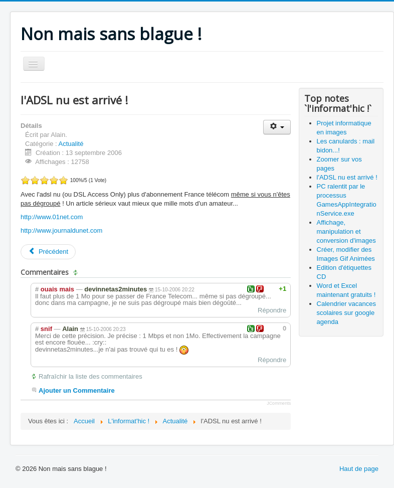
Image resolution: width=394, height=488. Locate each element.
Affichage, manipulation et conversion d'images (346, 231)
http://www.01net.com (52, 217)
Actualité (71, 143)
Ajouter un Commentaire (77, 390)
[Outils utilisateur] (277, 127)
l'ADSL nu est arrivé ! (347, 177)
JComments (279, 403)
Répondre (272, 310)
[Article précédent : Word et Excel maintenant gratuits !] (48, 251)
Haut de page (358, 468)
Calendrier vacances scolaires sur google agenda (346, 313)
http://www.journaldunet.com (61, 230)
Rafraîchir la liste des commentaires (90, 376)
